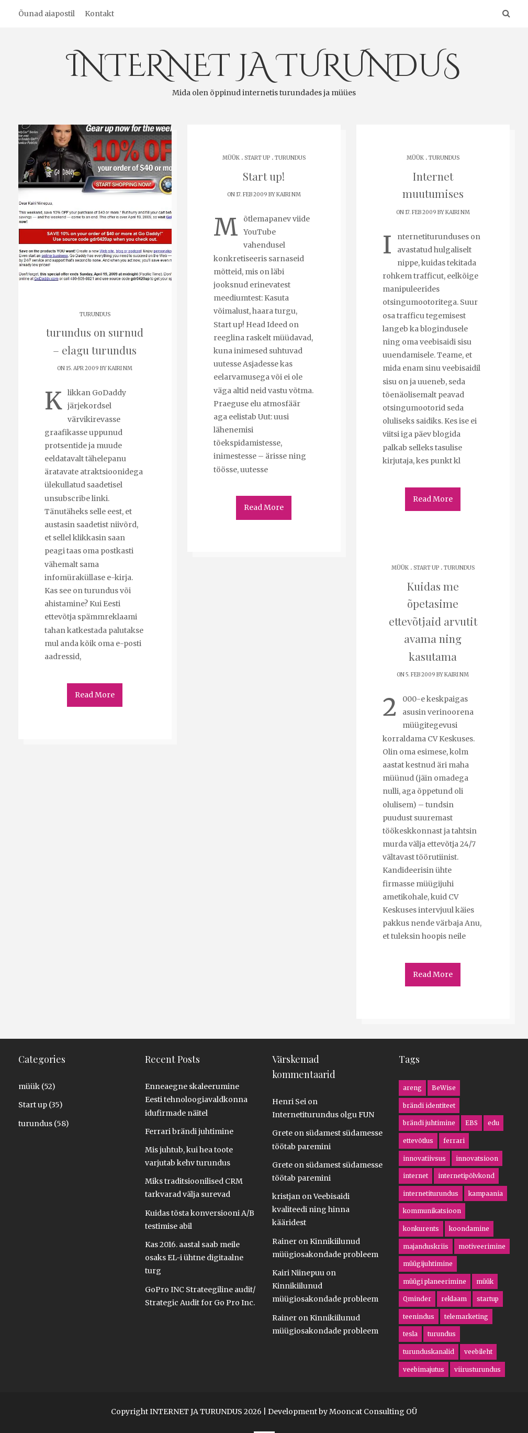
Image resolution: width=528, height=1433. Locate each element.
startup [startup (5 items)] (488, 1299)
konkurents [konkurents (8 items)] (421, 1228)
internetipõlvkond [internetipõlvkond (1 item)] (466, 1176)
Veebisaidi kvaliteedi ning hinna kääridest (311, 1209)
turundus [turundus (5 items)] (442, 1334)
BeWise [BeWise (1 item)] (444, 1088)
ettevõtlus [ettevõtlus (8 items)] (418, 1141)
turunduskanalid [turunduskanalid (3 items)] (428, 1352)
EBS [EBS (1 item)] (471, 1123)
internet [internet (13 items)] (415, 1176)
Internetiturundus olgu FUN (323, 1114)
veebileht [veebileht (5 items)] (478, 1352)
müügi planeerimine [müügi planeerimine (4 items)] (434, 1281)
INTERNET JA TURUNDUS (264, 71)
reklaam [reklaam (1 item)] (454, 1299)
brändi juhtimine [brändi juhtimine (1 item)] (429, 1123)
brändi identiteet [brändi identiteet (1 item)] (429, 1105)
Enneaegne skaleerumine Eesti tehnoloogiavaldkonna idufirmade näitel (196, 1099)
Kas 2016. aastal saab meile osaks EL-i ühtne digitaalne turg (194, 1257)
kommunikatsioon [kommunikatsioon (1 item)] (432, 1211)
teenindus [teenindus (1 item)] (418, 1316)
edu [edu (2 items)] (493, 1123)
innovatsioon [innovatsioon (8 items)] (477, 1158)
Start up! (263, 176)
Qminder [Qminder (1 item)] (417, 1299)
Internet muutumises (433, 176)
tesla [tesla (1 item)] (410, 1334)
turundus (95, 314)
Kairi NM (120, 366)
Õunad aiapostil (46, 13)
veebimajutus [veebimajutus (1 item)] (423, 1369)
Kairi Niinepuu (298, 1273)
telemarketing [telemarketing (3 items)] (466, 1316)
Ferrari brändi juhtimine (189, 1131)
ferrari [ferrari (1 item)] (454, 1141)
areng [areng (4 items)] (412, 1088)
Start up (257, 157)
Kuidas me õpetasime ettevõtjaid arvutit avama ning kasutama (433, 619)
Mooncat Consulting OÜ (373, 1411)
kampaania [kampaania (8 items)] (485, 1193)
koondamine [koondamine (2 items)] (469, 1228)
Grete (282, 1133)
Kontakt (99, 13)
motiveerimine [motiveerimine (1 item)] (481, 1246)
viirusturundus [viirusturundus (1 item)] (477, 1369)
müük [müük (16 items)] (484, 1281)
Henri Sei (289, 1101)
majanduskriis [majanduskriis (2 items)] (425, 1246)
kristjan (286, 1196)
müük (231, 157)
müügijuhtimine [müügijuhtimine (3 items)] (428, 1264)
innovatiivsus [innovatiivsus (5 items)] (424, 1158)
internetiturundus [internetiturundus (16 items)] (430, 1193)
